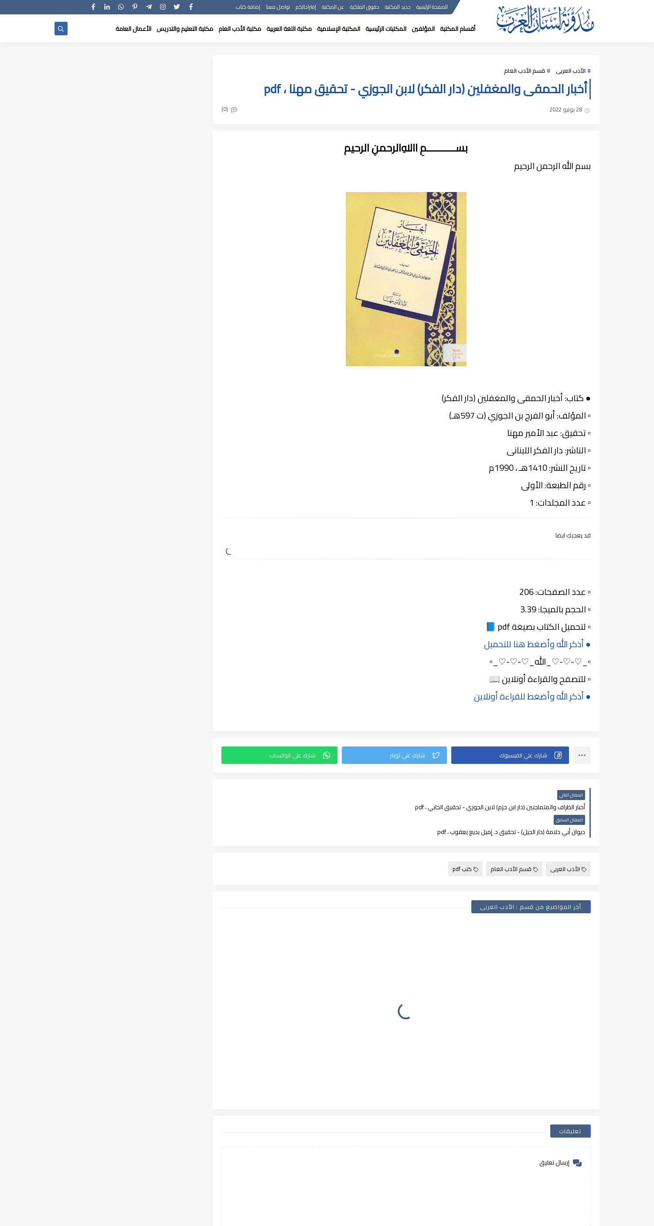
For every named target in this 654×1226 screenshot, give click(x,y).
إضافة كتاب (248, 8)
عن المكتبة (333, 8)
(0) (230, 109)
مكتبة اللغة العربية (289, 28)
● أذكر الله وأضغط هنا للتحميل (537, 644)
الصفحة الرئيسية (432, 8)
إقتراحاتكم (306, 8)
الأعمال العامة (133, 28)
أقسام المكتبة (457, 28)
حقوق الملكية (364, 8)
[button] (510, 755)
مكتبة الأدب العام (239, 28)
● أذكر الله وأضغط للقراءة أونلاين (532, 696)
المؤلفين (423, 28)
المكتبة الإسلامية (338, 28)
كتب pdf (465, 844)
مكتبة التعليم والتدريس (185, 28)
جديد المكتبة (398, 8)
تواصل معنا (278, 8)
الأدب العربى (571, 70)
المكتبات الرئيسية (385, 28)
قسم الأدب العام (524, 70)
